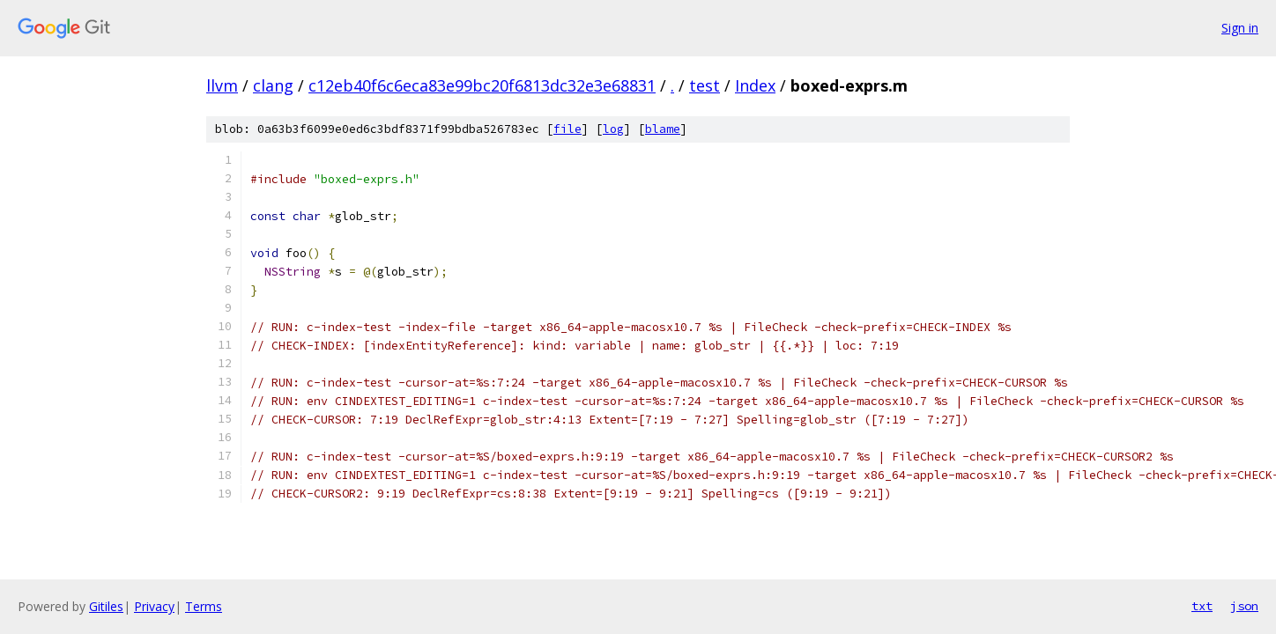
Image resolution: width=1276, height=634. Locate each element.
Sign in (1239, 27)
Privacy (154, 606)
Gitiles (106, 606)
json (1244, 606)
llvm (222, 85)
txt (1202, 606)
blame (662, 129)
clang (273, 85)
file (567, 129)
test (704, 85)
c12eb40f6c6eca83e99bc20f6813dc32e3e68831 (482, 85)
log (613, 129)
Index (755, 85)
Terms (203, 606)
